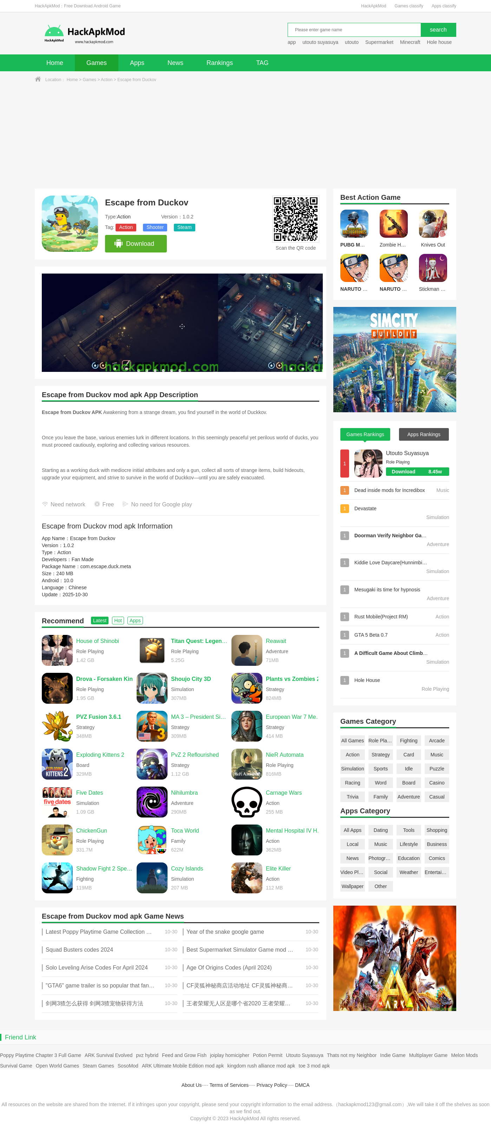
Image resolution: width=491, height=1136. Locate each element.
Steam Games (98, 1066)
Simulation (352, 768)
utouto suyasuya (320, 42)
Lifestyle (409, 844)
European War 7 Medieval (294, 717)
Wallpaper (353, 886)
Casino (437, 783)
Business (437, 844)
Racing (352, 783)
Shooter (155, 227)
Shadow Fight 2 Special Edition (104, 869)
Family (380, 797)
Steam (184, 227)
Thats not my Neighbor (352, 1055)
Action (106, 79)
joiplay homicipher (229, 1055)
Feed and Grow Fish (184, 1055)
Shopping (436, 830)
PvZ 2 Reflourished (195, 755)
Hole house (440, 42)
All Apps (353, 830)
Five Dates (89, 793)
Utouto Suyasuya (407, 453)
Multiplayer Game (428, 1055)
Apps (137, 62)
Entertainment (437, 872)
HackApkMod (373, 6)
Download (134, 243)
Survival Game (16, 1066)
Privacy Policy (271, 1085)
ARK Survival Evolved (108, 1055)
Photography (380, 858)
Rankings (220, 62)
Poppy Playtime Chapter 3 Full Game (40, 1055)
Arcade (437, 740)
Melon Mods (464, 1055)
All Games (352, 740)
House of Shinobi (97, 641)
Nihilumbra (184, 793)
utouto (352, 42)
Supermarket (379, 42)
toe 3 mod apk (314, 1066)
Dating (381, 830)
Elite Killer (278, 869)
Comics (437, 858)
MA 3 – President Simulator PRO (199, 717)
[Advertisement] (245, 136)
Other (380, 886)
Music (437, 754)
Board (408, 783)
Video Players (352, 872)
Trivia (353, 797)
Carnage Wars (284, 793)
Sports (381, 768)
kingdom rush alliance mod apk (261, 1066)
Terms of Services (229, 1085)
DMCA (302, 1085)
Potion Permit (267, 1055)
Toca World (185, 831)
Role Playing (380, 740)
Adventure (409, 797)
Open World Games (57, 1066)
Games (96, 62)
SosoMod (128, 1066)
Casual (437, 797)
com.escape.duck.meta (105, 566)
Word (380, 783)
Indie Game (392, 1055)
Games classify (409, 6)
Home (54, 62)
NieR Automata (285, 755)
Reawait (276, 641)
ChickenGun (91, 831)
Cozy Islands (187, 869)
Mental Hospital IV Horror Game (294, 831)
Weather (409, 872)
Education (409, 858)
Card (409, 754)
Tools (409, 830)
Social (380, 872)
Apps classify (444, 6)
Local (352, 844)
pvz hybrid (147, 1055)
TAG (262, 62)
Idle (409, 768)
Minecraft (410, 42)
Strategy (381, 754)
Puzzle (437, 768)
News (175, 62)
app (292, 42)
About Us (192, 1085)
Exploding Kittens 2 (100, 755)
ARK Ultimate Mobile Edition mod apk (183, 1066)
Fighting (409, 740)
